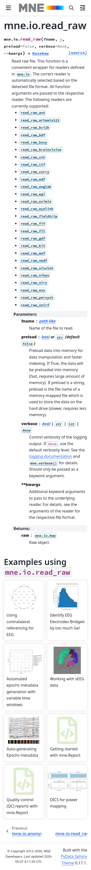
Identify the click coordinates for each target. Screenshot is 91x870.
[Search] (71, 8)
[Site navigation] (8, 8)
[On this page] (82, 8)
